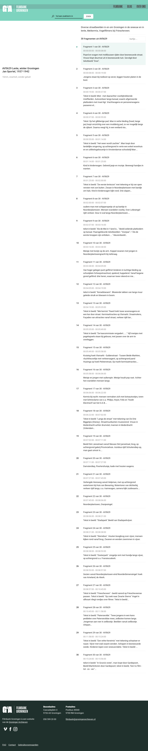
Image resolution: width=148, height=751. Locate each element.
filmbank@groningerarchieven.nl (81, 719)
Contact (12, 744)
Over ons (141, 6)
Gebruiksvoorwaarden (28, 744)
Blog (129, 6)
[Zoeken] (69, 16)
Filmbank (118, 6)
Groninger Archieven (18, 722)
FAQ (4, 744)
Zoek (88, 16)
